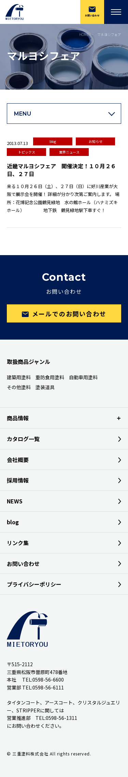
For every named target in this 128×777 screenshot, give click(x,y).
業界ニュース (69, 152)
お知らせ (95, 141)
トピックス (26, 152)
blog (52, 141)
